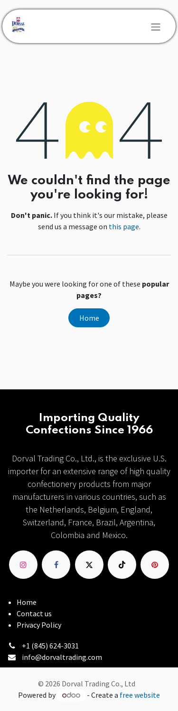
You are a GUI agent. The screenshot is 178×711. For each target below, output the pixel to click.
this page (124, 226)
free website (140, 695)
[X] (89, 564)
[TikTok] (122, 564)
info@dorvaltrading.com (62, 657)
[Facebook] (56, 564)
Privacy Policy (39, 625)
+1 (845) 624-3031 (50, 645)
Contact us (34, 613)
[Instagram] (23, 564)
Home (89, 318)
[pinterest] (155, 564)
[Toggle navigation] (155, 26)
